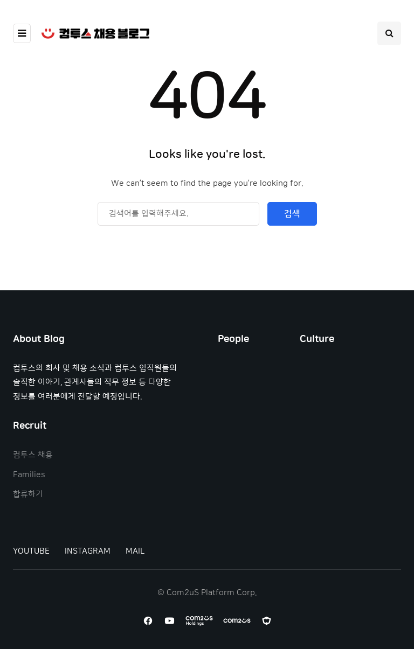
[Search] (178, 214)
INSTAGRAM (88, 551)
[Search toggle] (389, 33)
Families (29, 474)
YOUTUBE (31, 551)
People (233, 339)
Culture (317, 339)
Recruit (29, 426)
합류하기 (28, 494)
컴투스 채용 (33, 454)
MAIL (135, 551)
